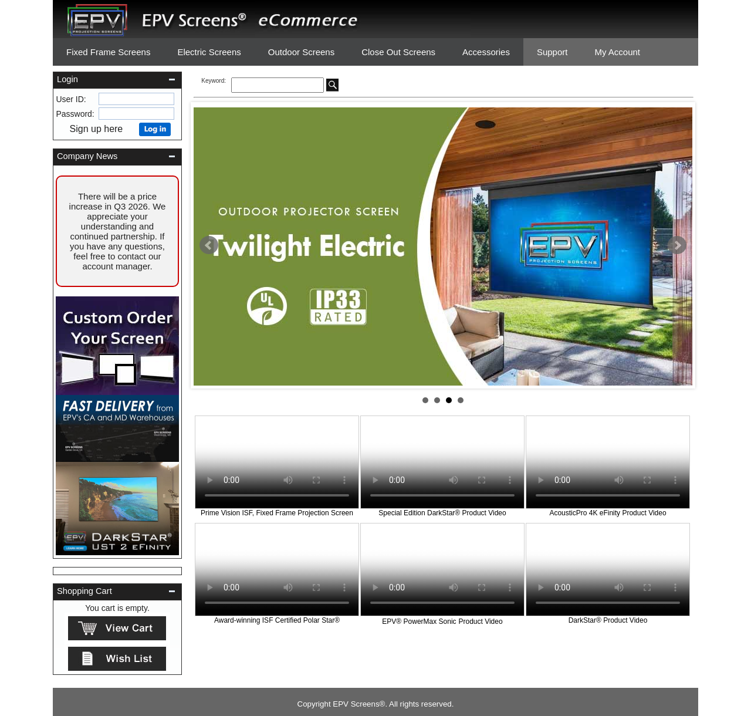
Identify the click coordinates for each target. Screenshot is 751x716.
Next (677, 245)
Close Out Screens (398, 52)
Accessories (486, 52)
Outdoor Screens (301, 52)
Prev (208, 245)
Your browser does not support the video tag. (277, 462)
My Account (617, 52)
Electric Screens (209, 52)
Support (552, 52)
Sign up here (100, 129)
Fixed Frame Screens (108, 52)
